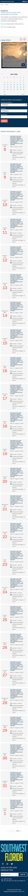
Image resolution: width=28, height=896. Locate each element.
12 (10, 84)
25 (7, 89)
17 (4, 87)
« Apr (4, 94)
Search (4, 121)
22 (20, 87)
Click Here (3, 24)
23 (23, 87)
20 (14, 87)
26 (10, 89)
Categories (14, 110)
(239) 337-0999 (8, 879)
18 (7, 87)
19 (10, 87)
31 (4, 91)
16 (23, 84)
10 (4, 84)
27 (14, 89)
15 (20, 84)
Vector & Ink (21, 891)
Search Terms (14, 116)
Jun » (23, 94)
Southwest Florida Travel (7, 1)
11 (7, 84)
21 (17, 87)
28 (17, 89)
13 (14, 84)
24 (4, 89)
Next (17, 831)
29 (20, 89)
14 (17, 84)
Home (2, 4)
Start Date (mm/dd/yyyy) (14, 104)
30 (23, 89)
